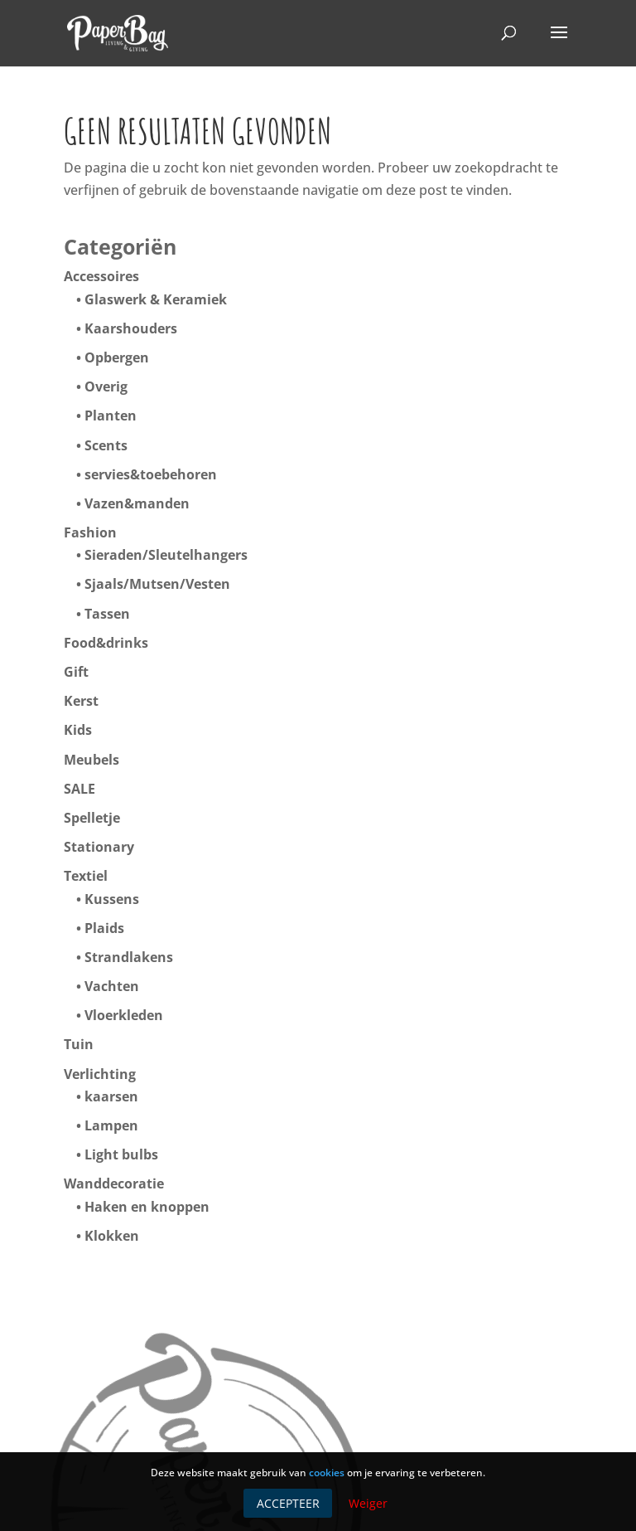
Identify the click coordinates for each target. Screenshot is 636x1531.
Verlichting (100, 1074)
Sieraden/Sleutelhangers (166, 555)
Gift (76, 672)
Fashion (90, 532)
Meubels (91, 760)
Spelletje (92, 818)
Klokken (111, 1236)
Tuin (79, 1044)
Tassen (107, 614)
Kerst (81, 701)
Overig (106, 386)
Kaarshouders (130, 328)
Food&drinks (106, 643)
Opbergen (116, 357)
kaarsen (111, 1096)
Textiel (86, 876)
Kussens (111, 899)
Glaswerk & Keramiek (155, 299)
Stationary (99, 847)
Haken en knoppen (147, 1207)
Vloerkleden (123, 1015)
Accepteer (288, 1503)
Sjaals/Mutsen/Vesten (157, 584)
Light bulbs (121, 1154)
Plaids (104, 928)
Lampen (111, 1125)
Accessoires (101, 276)
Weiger (368, 1503)
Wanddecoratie (114, 1183)
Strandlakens (128, 957)
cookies (326, 1472)
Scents (106, 445)
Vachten (111, 986)
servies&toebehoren (150, 474)
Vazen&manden (137, 503)
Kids (78, 730)
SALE (79, 789)
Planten (110, 415)
